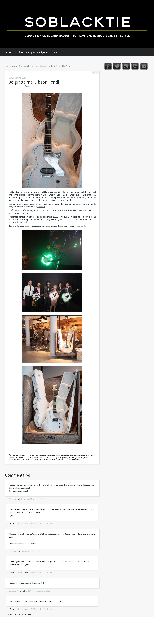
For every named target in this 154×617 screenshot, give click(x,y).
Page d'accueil (40, 66)
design (74, 457)
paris (36, 459)
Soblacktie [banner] (77, 24)
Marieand (21, 591)
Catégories (42, 52)
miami (80, 457)
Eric (18, 551)
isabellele (21, 499)
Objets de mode (53, 455)
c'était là (41, 206)
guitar (58, 457)
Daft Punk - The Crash (61, 66)
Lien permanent (17, 455)
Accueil (8, 52)
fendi (53, 457)
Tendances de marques (83, 455)
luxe (48, 459)
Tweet (27, 86)
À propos (30, 52)
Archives (19, 52)
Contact (55, 52)
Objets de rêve (67, 455)
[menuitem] (10, 52)
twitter (83, 226)
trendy (60, 459)
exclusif (53, 459)
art (69, 457)
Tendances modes (16, 457)
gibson (64, 457)
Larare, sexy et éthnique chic (18, 66)
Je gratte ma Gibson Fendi (34, 82)
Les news (43, 455)
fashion (42, 459)
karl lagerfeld (27, 459)
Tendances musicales (33, 457)
